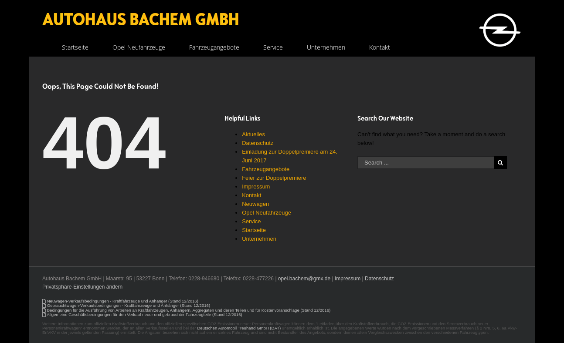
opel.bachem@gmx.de (304, 279)
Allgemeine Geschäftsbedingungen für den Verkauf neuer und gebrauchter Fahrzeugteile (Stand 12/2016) (144, 314)
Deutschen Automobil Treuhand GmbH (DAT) (239, 328)
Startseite (254, 230)
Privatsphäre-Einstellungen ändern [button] (82, 287)
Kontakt (251, 195)
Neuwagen (255, 204)
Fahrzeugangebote (265, 169)
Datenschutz (257, 143)
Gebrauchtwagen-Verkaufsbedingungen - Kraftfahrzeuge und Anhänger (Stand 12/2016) (128, 305)
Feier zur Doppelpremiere (274, 178)
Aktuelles (253, 134)
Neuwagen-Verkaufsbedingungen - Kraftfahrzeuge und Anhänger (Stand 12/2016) (122, 301)
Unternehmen (259, 238)
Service (251, 221)
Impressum (256, 186)
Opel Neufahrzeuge (266, 212)
